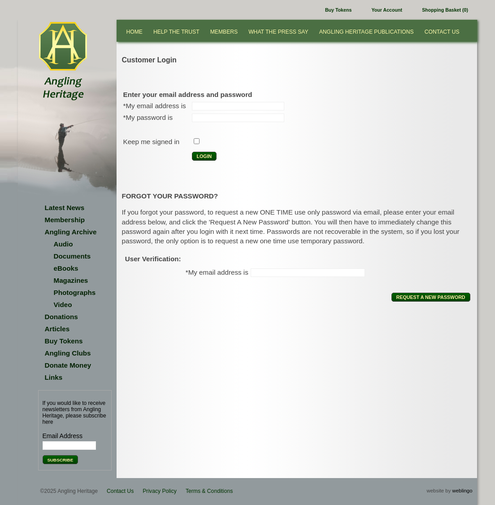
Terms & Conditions (209, 491)
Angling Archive (71, 232)
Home (134, 32)
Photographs (75, 292)
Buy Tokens (338, 10)
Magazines (71, 280)
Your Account (387, 10)
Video (63, 304)
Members (224, 32)
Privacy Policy (160, 491)
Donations (61, 317)
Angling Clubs (68, 353)
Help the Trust (176, 32)
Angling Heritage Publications (366, 32)
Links (54, 377)
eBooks (66, 268)
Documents (72, 256)
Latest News (65, 207)
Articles (57, 329)
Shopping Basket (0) (445, 10)
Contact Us (442, 32)
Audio (63, 244)
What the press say (278, 32)
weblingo (462, 490)
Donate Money (68, 365)
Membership (65, 220)
